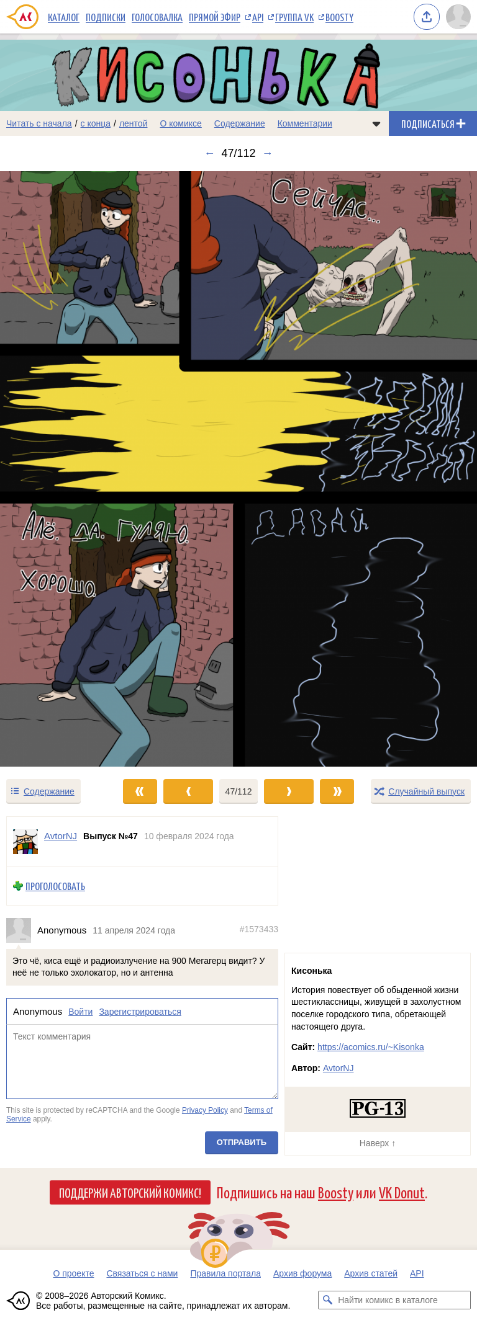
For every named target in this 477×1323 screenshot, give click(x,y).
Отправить (241, 1141)
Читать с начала (39, 123)
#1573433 (259, 929)
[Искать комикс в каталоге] (327, 1300)
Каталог (64, 17)
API (257, 17)
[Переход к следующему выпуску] (238, 469)
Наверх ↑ (378, 1143)
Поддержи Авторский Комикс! (130, 1192)
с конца (96, 123)
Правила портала (225, 1273)
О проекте (73, 1273)
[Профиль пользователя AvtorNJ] (25, 841)
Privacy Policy (205, 1110)
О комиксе (180, 123)
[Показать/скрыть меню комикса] (376, 123)
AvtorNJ (338, 1068)
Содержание (239, 123)
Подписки (105, 17)
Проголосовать (55, 886)
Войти (80, 1012)
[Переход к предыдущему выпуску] (59, 469)
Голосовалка (157, 17)
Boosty (339, 17)
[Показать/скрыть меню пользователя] (458, 16)
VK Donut (402, 1191)
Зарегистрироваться (140, 1012)
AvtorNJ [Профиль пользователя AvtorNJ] (60, 836)
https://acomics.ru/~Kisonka (370, 1047)
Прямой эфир (214, 17)
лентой (133, 123)
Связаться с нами (142, 1273)
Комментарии (305, 123)
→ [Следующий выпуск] (267, 153)
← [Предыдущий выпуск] (209, 153)
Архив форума (302, 1273)
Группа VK (294, 17)
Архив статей (371, 1273)
